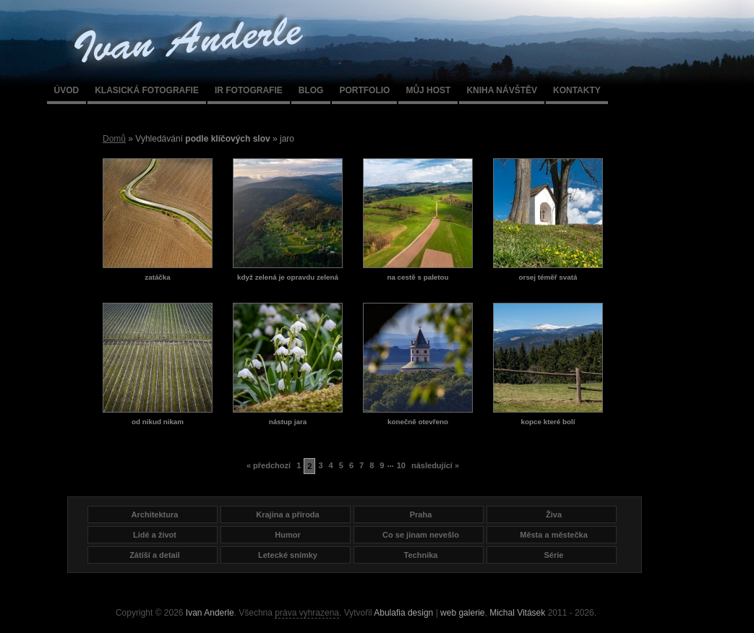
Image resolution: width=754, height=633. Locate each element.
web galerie (462, 613)
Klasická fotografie (147, 90)
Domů (114, 139)
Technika (421, 555)
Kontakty (577, 90)
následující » (435, 465)
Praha (421, 514)
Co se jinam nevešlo (420, 534)
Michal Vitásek (517, 613)
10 (401, 465)
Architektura (155, 514)
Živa (554, 514)
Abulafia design (403, 613)
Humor (287, 534)
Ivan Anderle (210, 613)
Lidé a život (154, 534)
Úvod (67, 90)
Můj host (428, 90)
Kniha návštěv (501, 90)
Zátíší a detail (154, 555)
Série (554, 555)
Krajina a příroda (287, 514)
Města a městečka (554, 534)
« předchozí (269, 465)
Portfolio (364, 90)
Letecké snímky (287, 555)
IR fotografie (249, 90)
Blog (311, 90)
